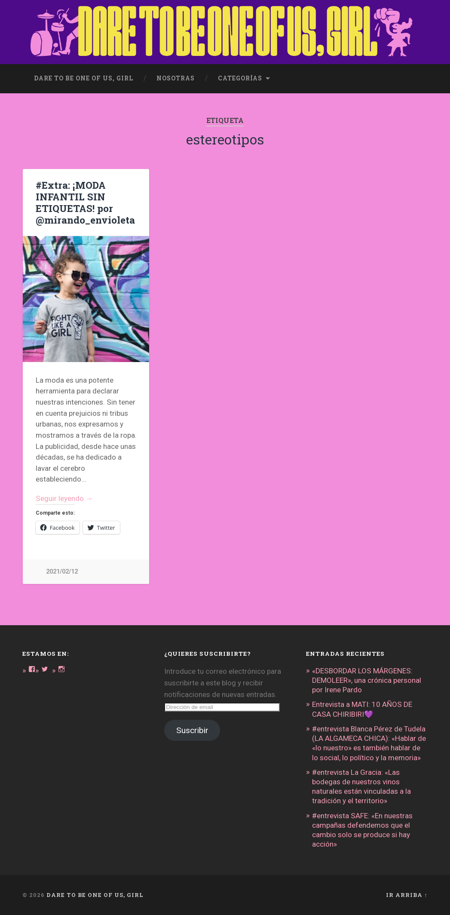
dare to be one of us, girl (83, 78)
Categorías (240, 78)
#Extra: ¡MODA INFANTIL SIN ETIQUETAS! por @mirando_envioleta (85, 202)
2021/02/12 (62, 571)
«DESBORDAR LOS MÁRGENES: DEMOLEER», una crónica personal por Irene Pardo (366, 680)
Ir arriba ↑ (406, 894)
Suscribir (192, 730)
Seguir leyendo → (64, 498)
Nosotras (175, 78)
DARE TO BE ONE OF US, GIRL (95, 894)
